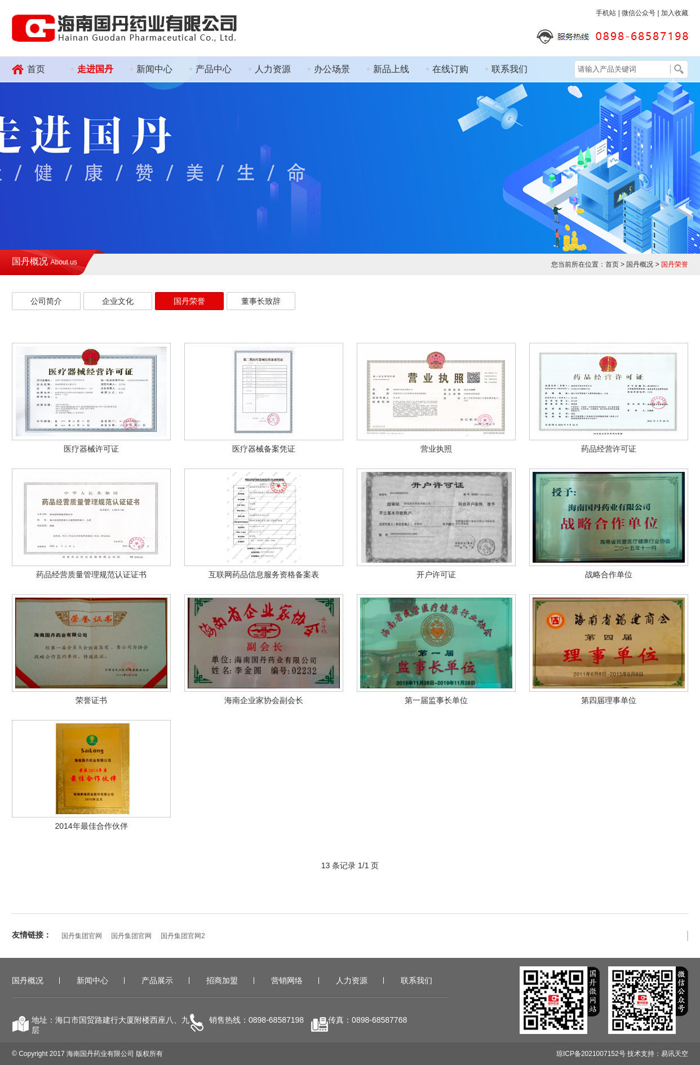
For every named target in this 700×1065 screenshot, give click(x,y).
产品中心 (214, 69)
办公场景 (332, 69)
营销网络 (287, 980)
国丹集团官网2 (183, 936)
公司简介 (46, 301)
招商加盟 (222, 980)
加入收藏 (674, 13)
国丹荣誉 (189, 301)
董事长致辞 (261, 301)
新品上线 (391, 69)
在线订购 (450, 69)
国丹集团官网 (81, 936)
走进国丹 (95, 69)
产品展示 (157, 980)
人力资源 (273, 69)
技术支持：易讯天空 (657, 1054)
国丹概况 (27, 980)
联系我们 (509, 69)
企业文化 (118, 301)
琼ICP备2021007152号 (591, 1054)
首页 (36, 69)
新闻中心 (154, 69)
